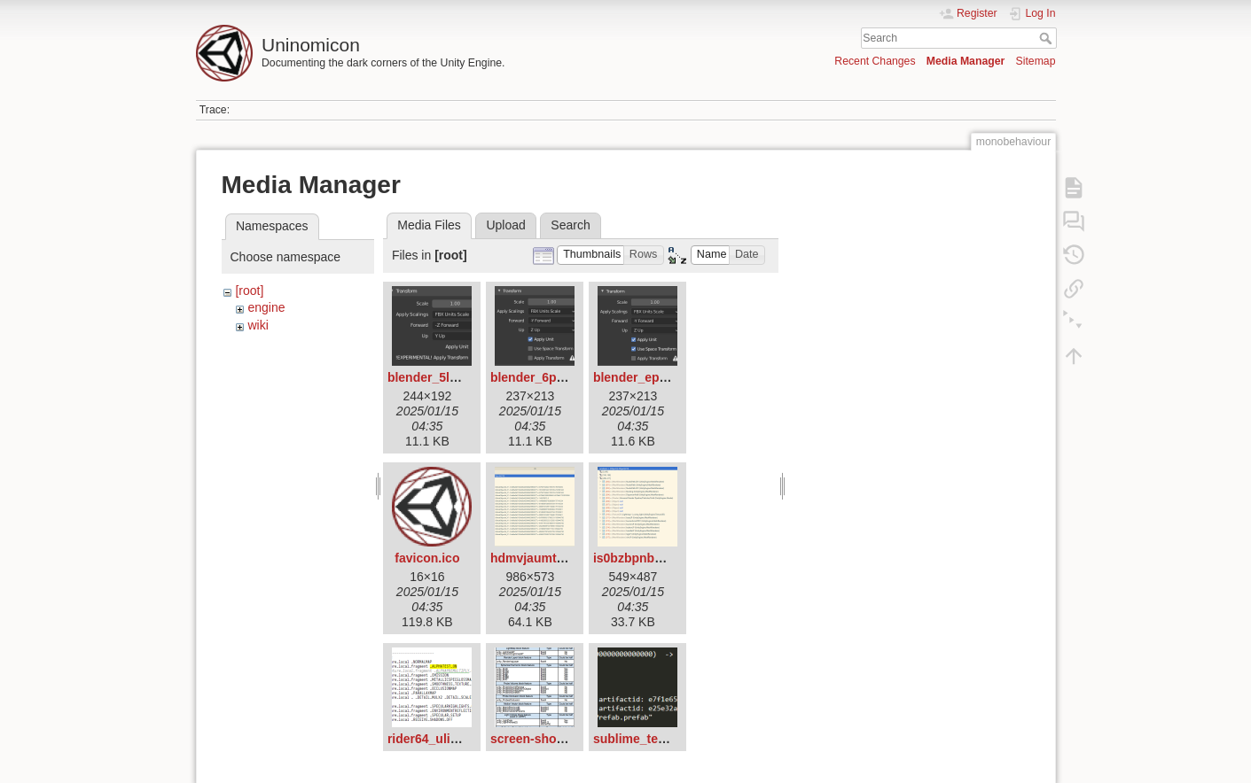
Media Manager (966, 61)
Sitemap (1036, 61)
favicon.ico (427, 558)
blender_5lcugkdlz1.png (457, 377)
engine (266, 307)
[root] (249, 290)
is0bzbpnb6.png (640, 558)
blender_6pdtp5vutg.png (562, 377)
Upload (505, 225)
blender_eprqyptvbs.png (665, 377)
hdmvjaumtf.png (538, 558)
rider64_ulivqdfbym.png (457, 739)
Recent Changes (874, 61)
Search (1047, 38)
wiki (257, 325)
